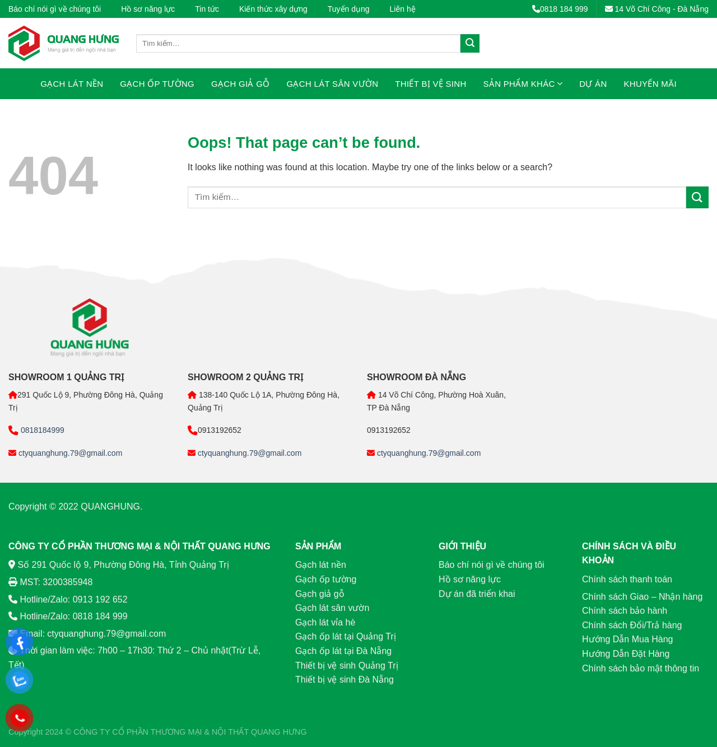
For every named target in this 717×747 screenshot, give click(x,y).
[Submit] (469, 43)
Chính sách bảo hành (624, 610)
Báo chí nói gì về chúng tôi (54, 8)
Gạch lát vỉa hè (325, 622)
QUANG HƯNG (279, 731)
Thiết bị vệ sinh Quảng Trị (346, 665)
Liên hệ (403, 8)
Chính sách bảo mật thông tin (640, 668)
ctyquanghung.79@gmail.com (69, 453)
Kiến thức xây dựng (273, 8)
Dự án (593, 83)
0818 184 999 (560, 8)
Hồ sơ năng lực (148, 8)
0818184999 (41, 430)
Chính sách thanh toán (627, 579)
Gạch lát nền (71, 83)
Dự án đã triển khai (477, 594)
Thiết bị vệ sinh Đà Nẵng (344, 679)
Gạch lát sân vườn (333, 83)
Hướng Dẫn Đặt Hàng (625, 654)
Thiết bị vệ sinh (430, 83)
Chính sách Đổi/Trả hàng (632, 625)
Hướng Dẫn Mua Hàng (627, 639)
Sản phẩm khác (523, 83)
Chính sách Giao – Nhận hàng (642, 596)
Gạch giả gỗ (240, 83)
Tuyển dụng (349, 8)
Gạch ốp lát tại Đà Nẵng (343, 651)
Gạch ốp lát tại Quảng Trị (345, 636)
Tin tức (207, 8)
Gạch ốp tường (157, 83)
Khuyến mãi (650, 83)
